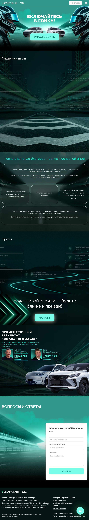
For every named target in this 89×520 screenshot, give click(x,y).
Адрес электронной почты (57, 444)
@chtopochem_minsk (50, 352)
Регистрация (75, 3)
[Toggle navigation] (86, 3)
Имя (50, 436)
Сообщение (52, 452)
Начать (44, 317)
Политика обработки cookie (63, 513)
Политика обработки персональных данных (69, 516)
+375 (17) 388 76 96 (59, 500)
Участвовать (44, 36)
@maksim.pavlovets (21, 353)
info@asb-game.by (59, 508)
